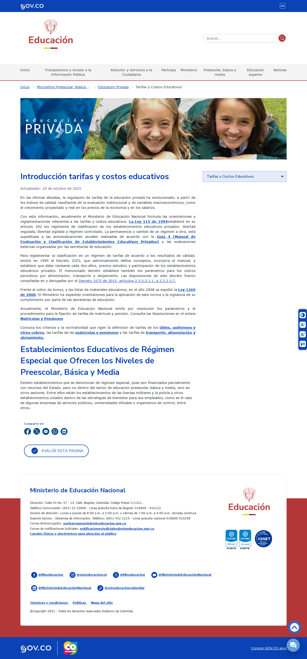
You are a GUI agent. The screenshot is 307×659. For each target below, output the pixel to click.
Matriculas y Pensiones (41, 319)
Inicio (25, 70)
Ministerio (189, 70)
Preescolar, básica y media (220, 72)
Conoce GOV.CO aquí (269, 648)
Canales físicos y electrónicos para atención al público (73, 533)
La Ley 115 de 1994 (148, 221)
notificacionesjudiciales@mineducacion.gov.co (117, 528)
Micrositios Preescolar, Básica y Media (67, 87)
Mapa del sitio (102, 602)
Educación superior (255, 72)
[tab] (245, 176)
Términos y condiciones (49, 602)
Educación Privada (113, 87)
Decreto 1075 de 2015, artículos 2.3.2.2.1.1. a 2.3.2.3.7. (127, 281)
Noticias (280, 70)
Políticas (80, 602)
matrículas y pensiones (96, 332)
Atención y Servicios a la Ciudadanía (131, 72)
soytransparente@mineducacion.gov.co (94, 523)
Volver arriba (294, 627)
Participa (168, 70)
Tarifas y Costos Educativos (159, 87)
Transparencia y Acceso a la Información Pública (68, 72)
